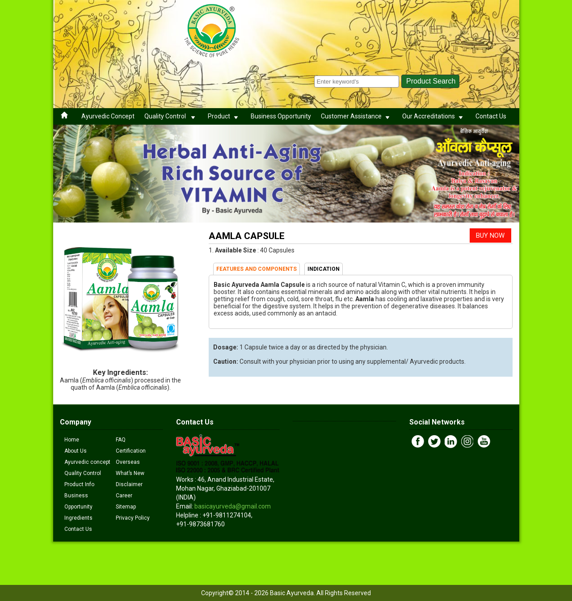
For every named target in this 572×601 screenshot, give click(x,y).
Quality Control (171, 116)
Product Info (79, 484)
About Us (75, 451)
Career (124, 495)
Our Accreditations (434, 116)
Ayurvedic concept (87, 462)
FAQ (121, 440)
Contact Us (490, 116)
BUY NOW (490, 235)
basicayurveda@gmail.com (232, 506)
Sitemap (126, 507)
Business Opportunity (281, 116)
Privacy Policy (133, 518)
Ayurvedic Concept (108, 116)
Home (71, 440)
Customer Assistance (356, 116)
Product (224, 116)
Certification (131, 451)
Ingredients (78, 518)
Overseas (128, 462)
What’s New (130, 473)
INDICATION (323, 269)
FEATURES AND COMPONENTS (256, 269)
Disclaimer (129, 484)
